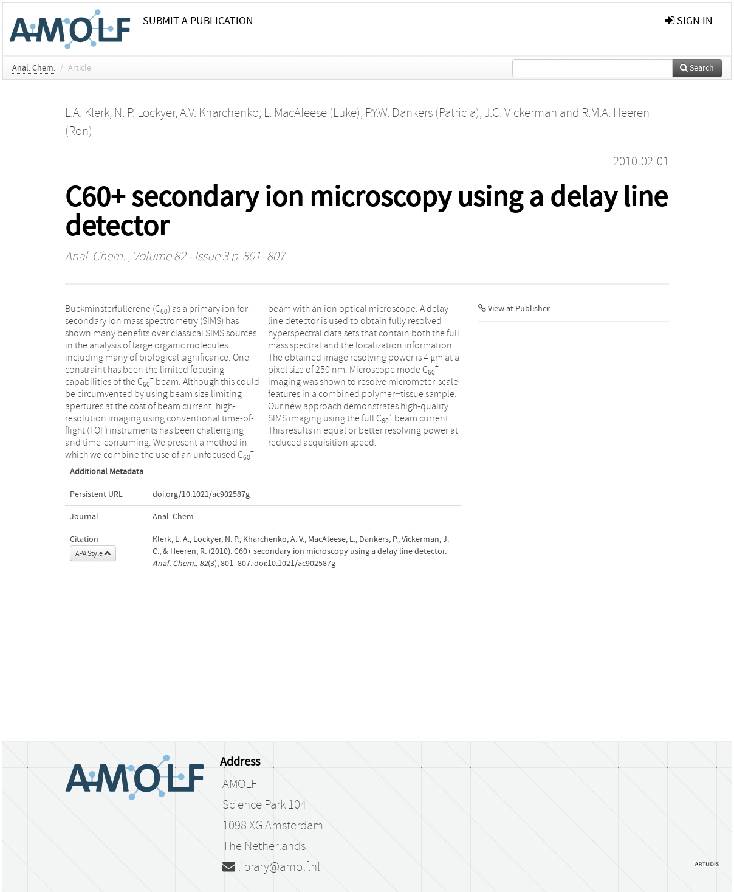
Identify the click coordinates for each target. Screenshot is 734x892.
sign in (689, 21)
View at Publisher (514, 309)
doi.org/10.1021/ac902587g (201, 494)
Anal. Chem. (33, 68)
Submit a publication (198, 21)
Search (697, 68)
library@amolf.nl (271, 867)
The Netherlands (264, 846)
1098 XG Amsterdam (272, 825)
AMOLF (239, 784)
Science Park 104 (264, 805)
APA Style (93, 553)
